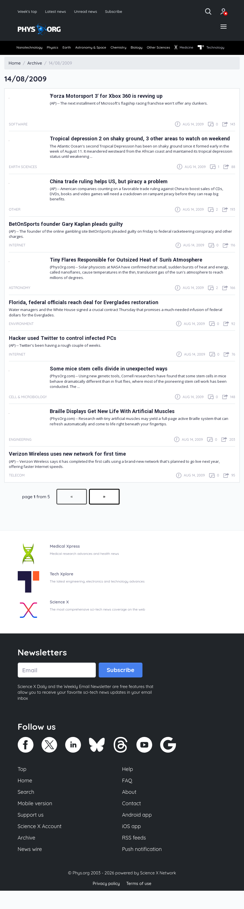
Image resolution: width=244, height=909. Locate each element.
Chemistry (136, 48)
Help (128, 785)
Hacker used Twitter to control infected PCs (65, 353)
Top (22, 785)
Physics (57, 48)
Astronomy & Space (104, 48)
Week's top (28, 11)
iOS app (132, 843)
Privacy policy (106, 901)
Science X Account (40, 843)
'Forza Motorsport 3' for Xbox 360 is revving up (110, 106)
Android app (137, 832)
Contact (132, 820)
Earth (75, 48)
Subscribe (116, 11)
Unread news (87, 11)
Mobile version (35, 820)
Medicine (214, 48)
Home (25, 796)
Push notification (142, 867)
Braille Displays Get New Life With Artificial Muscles (116, 426)
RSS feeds (134, 855)
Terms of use (139, 901)
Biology (158, 48)
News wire (30, 867)
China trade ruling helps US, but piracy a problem (112, 196)
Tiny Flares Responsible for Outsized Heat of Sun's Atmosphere (131, 275)
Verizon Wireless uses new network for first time (71, 469)
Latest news (56, 11)
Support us (31, 832)
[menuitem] (29, 48)
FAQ (127, 796)
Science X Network (158, 891)
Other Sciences (185, 48)
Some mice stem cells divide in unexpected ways (112, 384)
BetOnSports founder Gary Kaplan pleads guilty (69, 239)
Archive (27, 855)
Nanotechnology (30, 48)
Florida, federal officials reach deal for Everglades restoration (88, 317)
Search (26, 808)
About (129, 808)
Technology (30, 57)
